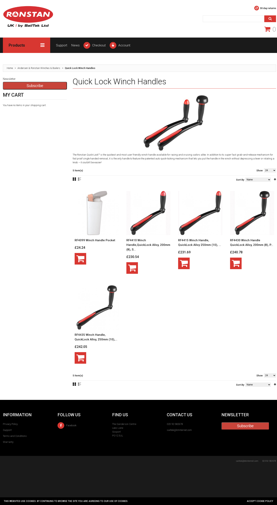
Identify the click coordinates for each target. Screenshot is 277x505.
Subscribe (35, 86)
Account (124, 45)
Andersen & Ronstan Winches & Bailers (39, 68)
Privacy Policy (10, 424)
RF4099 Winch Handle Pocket (95, 240)
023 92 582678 (175, 424)
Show (259, 170)
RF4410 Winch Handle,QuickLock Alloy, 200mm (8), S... (148, 245)
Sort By (240, 179)
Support (61, 45)
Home (10, 68)
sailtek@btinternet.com (179, 430)
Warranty (8, 442)
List (79, 179)
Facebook (67, 425)
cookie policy (264, 501)
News (75, 45)
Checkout (99, 45)
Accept (251, 501)
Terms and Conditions (15, 436)
